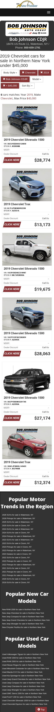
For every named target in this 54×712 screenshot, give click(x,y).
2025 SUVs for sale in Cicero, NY (16, 525)
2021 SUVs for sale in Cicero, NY (16, 568)
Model (36, 79)
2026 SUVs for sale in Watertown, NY (17, 515)
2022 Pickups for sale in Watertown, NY (18, 565)
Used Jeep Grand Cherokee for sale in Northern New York (26, 679)
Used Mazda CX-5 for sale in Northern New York (22, 672)
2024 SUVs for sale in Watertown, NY (17, 529)
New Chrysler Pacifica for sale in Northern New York (23, 627)
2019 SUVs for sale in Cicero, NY (16, 582)
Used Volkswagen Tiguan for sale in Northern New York (25, 654)
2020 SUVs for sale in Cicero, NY (16, 579)
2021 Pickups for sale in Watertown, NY (18, 575)
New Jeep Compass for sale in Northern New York (23, 617)
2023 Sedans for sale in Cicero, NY (16, 554)
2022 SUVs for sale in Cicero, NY (16, 557)
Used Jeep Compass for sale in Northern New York (23, 683)
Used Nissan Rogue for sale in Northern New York (23, 665)
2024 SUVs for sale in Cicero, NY (16, 533)
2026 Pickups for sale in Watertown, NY (18, 518)
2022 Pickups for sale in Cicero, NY (17, 561)
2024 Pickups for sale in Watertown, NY (18, 536)
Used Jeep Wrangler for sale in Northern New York (23, 690)
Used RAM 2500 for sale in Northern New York (21, 661)
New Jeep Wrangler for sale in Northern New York (22, 624)
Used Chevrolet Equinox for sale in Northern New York (24, 704)
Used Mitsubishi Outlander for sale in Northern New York (25, 668)
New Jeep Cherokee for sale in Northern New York (23, 613)
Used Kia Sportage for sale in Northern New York (22, 676)
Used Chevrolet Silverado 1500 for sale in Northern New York (25, 701)
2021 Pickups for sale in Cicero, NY (17, 572)
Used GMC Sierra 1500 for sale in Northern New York (24, 693)
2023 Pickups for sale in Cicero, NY (17, 547)
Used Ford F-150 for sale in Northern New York (21, 697)
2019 (44, 72)
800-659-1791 (32, 47)
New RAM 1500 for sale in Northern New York (21, 609)
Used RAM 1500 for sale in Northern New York (21, 658)
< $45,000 (10, 85)
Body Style (10, 72)
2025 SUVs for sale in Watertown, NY (17, 522)
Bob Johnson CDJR (15, 79)
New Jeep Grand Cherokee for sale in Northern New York (26, 620)
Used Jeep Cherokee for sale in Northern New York (23, 686)
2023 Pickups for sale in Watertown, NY (18, 550)
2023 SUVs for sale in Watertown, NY (17, 540)
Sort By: (27, 85)
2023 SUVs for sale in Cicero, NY (16, 543)
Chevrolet (28, 72)
